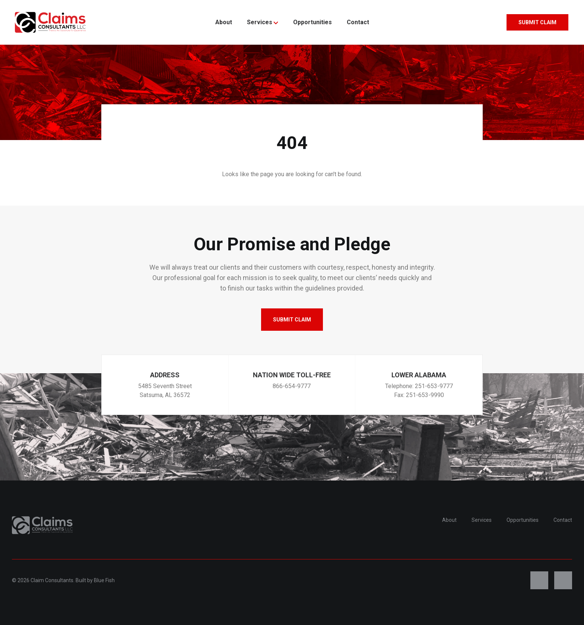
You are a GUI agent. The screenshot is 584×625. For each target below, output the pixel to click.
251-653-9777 (434, 386)
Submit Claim (537, 22)
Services (262, 22)
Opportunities (312, 22)
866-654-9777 (292, 386)
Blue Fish (104, 580)
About (223, 22)
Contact (358, 22)
